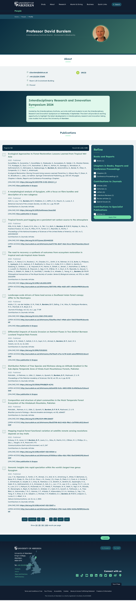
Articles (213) (102, 186)
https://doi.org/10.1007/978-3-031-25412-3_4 (38, 182)
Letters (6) (101, 192)
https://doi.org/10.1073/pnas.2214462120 (36, 241)
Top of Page (116, 585)
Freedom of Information (104, 592)
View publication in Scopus (27, 186)
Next (61, 519)
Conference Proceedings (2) (107, 177)
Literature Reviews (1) (105, 195)
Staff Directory (19, 577)
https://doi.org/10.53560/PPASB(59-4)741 (36, 385)
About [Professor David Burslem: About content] (68, 59)
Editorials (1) (102, 189)
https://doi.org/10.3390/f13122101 (33, 350)
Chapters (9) (101, 173)
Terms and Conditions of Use (33, 592)
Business (91, 4)
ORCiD (83, 73)
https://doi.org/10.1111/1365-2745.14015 (36, 316)
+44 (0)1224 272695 (37, 77)
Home (17, 17)
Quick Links (103, 4)
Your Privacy (48, 592)
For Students (103, 549)
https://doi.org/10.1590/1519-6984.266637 (36, 419)
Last (67, 519)
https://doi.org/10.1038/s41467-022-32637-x (37, 506)
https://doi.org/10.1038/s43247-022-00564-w (38, 452)
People (18, 11)
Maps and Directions (21, 575)
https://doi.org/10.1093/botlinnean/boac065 (38, 210)
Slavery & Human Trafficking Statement (82, 592)
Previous (33, 519)
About (53, 4)
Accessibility (58, 592)
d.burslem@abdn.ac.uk (38, 73)
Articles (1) (101, 214)
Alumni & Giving (77, 4)
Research (63, 4)
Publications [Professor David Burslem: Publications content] (68, 133)
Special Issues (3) (103, 202)
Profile (31, 17)
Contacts (17, 570)
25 (39, 526)
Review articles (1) (104, 199)
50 (43, 526)
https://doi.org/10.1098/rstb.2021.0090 (35, 283)
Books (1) (100, 161)
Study (44, 4)
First (26, 519)
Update (104, 539)
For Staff (115, 549)
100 (46, 526)
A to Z (17, 572)
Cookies (66, 592)
